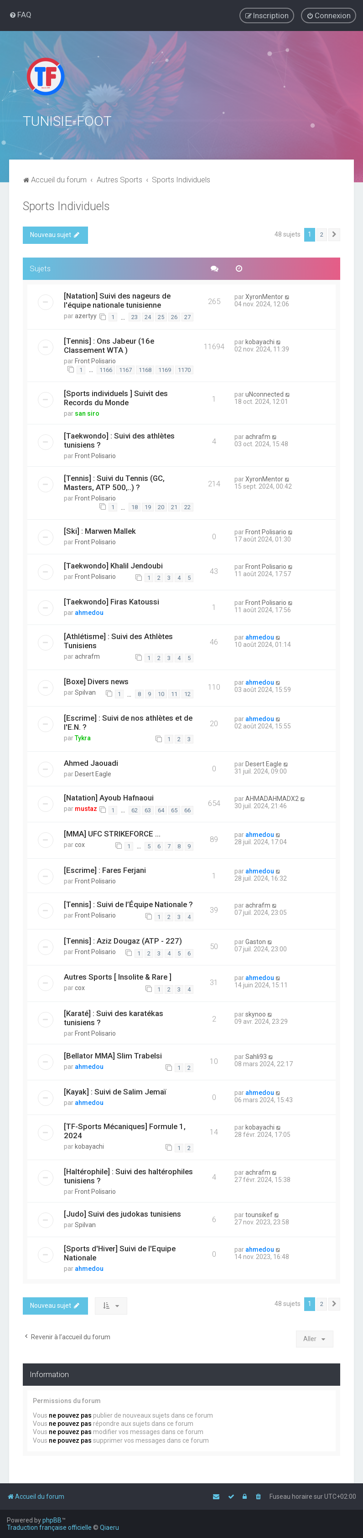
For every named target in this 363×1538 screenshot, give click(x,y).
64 (161, 808)
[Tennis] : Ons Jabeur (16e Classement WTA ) (109, 344)
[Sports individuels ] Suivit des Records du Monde (116, 397)
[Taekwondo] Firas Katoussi (111, 600)
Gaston (255, 940)
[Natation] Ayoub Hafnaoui (109, 796)
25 (161, 316)
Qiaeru (109, 1527)
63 (148, 808)
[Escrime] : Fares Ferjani (105, 868)
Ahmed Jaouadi (91, 762)
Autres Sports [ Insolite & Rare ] (117, 976)
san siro (87, 412)
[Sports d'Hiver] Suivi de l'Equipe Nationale (120, 1252)
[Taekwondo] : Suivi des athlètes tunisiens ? (119, 439)
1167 (125, 368)
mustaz (86, 807)
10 (161, 693)
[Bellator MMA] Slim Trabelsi (113, 1054)
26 (174, 316)
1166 (105, 368)
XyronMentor (264, 295)
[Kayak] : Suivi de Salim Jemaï (115, 1090)
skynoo (255, 1013)
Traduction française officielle (49, 1527)
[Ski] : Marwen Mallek (100, 529)
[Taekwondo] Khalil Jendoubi (113, 564)
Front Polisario (95, 360)
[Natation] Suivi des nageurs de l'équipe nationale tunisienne (117, 299)
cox (80, 843)
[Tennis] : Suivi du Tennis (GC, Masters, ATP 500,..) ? (114, 482)
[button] (334, 233)
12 (187, 693)
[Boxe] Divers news (96, 680)
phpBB (52, 1520)
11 (174, 693)
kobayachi (260, 341)
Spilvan (85, 691)
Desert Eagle (93, 773)
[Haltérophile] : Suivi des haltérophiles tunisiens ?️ (128, 1175)
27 (187, 316)
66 (187, 808)
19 (148, 506)
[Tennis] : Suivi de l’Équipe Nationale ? (128, 903)
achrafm (257, 435)
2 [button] (321, 233)
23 (134, 316)
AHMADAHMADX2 (272, 797)
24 (148, 316)
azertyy (86, 314)
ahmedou (89, 611)
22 (187, 506)
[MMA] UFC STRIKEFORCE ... (112, 832)
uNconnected (264, 393)
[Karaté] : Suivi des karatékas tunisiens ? (113, 1016)
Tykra (83, 736)
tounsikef (259, 1214)
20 (161, 506)
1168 (145, 368)
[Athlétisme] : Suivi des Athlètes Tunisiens (118, 640)
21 (174, 506)
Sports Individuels (66, 205)
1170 (184, 368)
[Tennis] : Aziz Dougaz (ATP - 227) (123, 939)
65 (174, 808)
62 (134, 808)
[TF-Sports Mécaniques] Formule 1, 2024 (125, 1130)
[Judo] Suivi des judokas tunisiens (122, 1213)
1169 (164, 368)
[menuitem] (20, 14)
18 (134, 506)
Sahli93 (256, 1055)
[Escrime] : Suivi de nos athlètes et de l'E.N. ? (128, 721)
